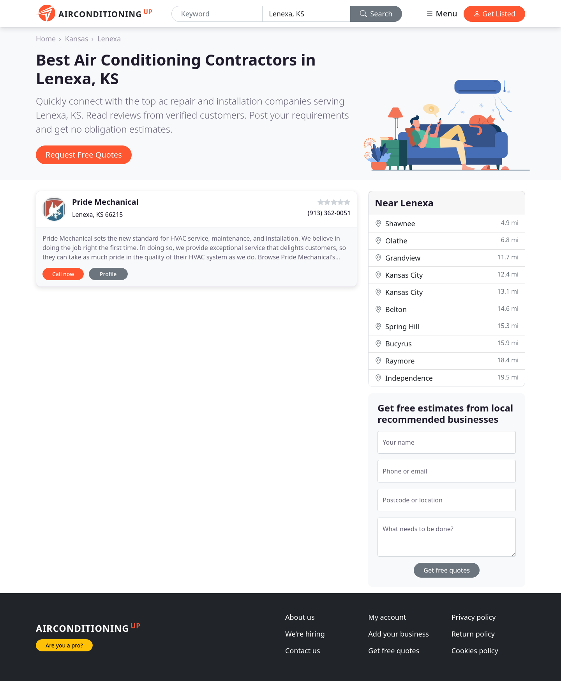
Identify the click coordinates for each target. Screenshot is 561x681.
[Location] (306, 14)
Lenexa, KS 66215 (97, 214)
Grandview (447, 257)
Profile (108, 274)
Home (46, 38)
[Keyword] (217, 14)
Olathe (447, 240)
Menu (441, 13)
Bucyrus (447, 343)
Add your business (398, 633)
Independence (447, 378)
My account (387, 617)
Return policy (473, 633)
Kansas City (447, 275)
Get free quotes (446, 570)
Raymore (447, 360)
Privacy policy (474, 617)
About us (300, 617)
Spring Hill (447, 326)
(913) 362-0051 (329, 213)
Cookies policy (475, 650)
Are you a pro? (64, 645)
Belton (447, 309)
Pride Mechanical (105, 202)
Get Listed (494, 13)
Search (376, 13)
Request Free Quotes (84, 154)
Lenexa (109, 38)
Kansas (76, 38)
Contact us (302, 650)
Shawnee (447, 223)
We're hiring (305, 633)
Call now (63, 274)
